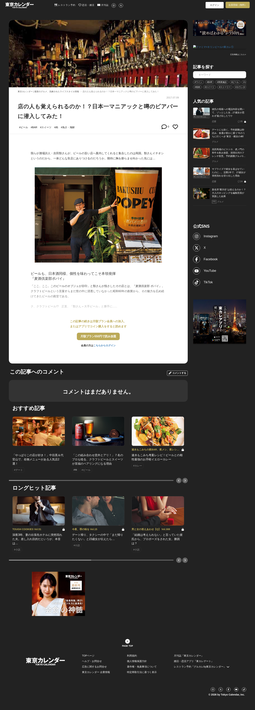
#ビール (235, 82)
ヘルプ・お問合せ (92, 661)
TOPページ (88, 655)
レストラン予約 (64, 5)
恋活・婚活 (86, 5)
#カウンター (241, 87)
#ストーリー (225, 87)
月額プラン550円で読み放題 (98, 336)
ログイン (214, 5)
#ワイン (198, 82)
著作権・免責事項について (142, 666)
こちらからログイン (104, 345)
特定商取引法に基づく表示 (142, 672)
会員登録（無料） (237, 5)
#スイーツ (209, 87)
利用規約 (132, 655)
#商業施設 (222, 82)
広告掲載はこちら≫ (238, 54)
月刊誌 (103, 5)
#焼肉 (197, 87)
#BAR (209, 82)
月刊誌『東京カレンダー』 (189, 655)
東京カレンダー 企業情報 (96, 672)
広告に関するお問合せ (94, 666)
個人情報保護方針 (137, 661)
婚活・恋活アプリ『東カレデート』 (194, 661)
